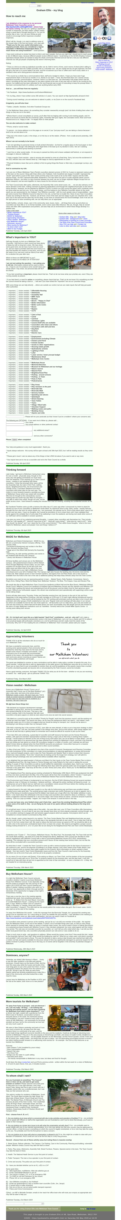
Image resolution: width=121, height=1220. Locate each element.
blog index (81, 213)
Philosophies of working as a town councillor (75, 216)
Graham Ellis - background (69, 215)
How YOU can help (66, 220)
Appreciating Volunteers (15, 214)
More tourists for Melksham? (17, 221)
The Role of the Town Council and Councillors (75, 218)
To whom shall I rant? (15, 223)
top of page (91, 1206)
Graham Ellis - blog (66, 213)
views (85, 215)
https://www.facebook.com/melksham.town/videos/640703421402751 (31, 916)
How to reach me (104, 55)
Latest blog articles (104, 39)
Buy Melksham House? (15, 217)
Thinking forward (13, 210)
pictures (84, 222)
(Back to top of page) (14, 225)
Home (15, 1)
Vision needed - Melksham (16, 216)
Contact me (82, 220)
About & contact (35, 1)
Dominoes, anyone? (14, 219)
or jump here (25, 1060)
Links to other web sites (67, 222)
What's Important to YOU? (16, 208)
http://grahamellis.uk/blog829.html (19, 23)
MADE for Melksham (14, 212)
